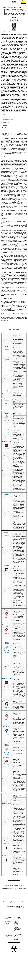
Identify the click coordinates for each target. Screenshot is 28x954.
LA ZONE (3, 7)
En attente (16, 920)
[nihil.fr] (16, 935)
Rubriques (16, 921)
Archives (16, 927)
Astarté (7, 359)
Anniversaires (17, 928)
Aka (7, 610)
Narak (6, 346)
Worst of (16, 926)
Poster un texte (18, 918)
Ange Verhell (15, 20)
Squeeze (16, 939)
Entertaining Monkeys (17, 937)
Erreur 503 (7, 926)
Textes (18, 917)
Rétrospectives (17, 929)
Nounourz (6, 565)
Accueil (9, 917)
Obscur (15, 7)
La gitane (14, 17)
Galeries (7, 923)
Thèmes (10, 7)
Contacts (7, 920)
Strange (6, 843)
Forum (6, 922)
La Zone (14, 2)
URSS (6, 936)
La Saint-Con (8, 921)
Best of (16, 924)
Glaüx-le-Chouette (6, 412)
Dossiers (16, 922)
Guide (6, 918)
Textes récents (8, 935)
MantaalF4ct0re (6, 441)
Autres (19, 7)
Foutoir (6, 924)
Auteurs (16, 930)
